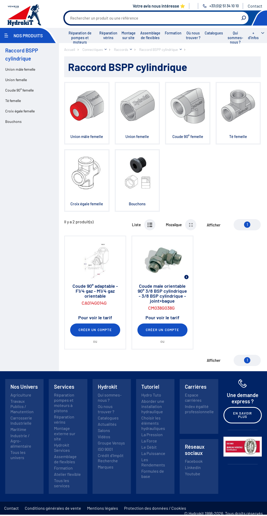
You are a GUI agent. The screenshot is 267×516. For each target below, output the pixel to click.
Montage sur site (129, 35)
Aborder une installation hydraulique (152, 406)
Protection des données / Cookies (155, 508)
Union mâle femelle (20, 69)
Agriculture (20, 394)
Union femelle (16, 79)
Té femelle (13, 100)
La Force (149, 440)
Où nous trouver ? (193, 35)
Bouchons (13, 121)
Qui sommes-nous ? (235, 37)
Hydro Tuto (151, 394)
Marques (105, 466)
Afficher (214, 225)
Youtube (192, 473)
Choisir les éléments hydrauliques (153, 423)
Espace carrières (193, 397)
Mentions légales (102, 508)
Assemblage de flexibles (150, 35)
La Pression (152, 434)
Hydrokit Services (62, 447)
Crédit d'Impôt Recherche (111, 458)
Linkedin (193, 467)
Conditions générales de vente (53, 508)
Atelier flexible (67, 474)
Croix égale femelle (20, 111)
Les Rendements (153, 462)
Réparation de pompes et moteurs (80, 37)
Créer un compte (95, 330)
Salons (104, 430)
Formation (173, 33)
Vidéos (104, 436)
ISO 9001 (105, 449)
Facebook (194, 461)
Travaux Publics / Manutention (22, 406)
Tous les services (62, 483)
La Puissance (153, 453)
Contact (255, 5)
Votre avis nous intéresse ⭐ (159, 5)
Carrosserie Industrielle (21, 420)
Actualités (107, 424)
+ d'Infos (253, 35)
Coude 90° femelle (19, 90)
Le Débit (149, 447)
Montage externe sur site (64, 433)
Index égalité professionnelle (199, 409)
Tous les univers (18, 455)
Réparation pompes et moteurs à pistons (64, 402)
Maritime (18, 429)
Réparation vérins (108, 35)
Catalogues (214, 33)
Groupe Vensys (111, 442)
